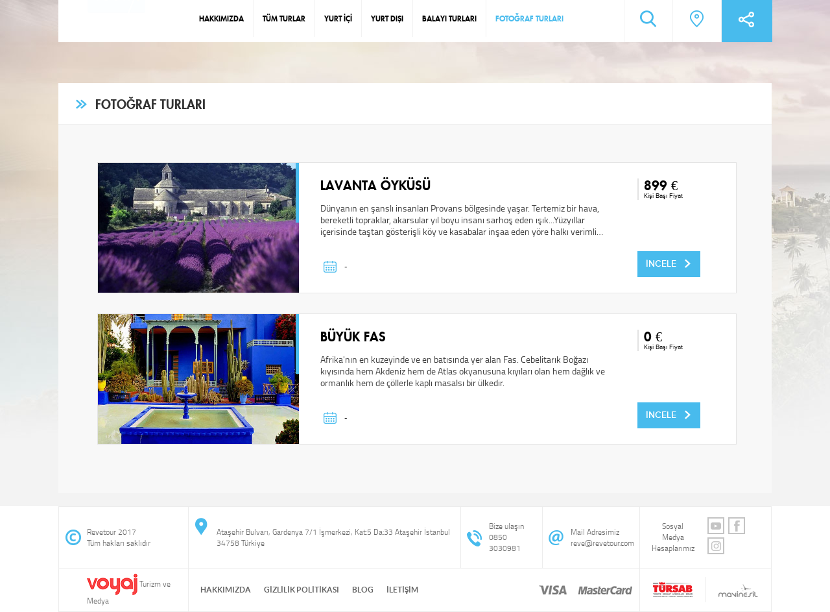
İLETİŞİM (402, 589)
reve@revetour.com (602, 542)
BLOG (363, 589)
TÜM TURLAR (284, 18)
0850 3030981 (505, 543)
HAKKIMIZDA (221, 18)
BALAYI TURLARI (449, 18)
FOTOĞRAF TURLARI (529, 18)
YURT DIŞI (387, 18)
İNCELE (669, 263)
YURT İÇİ (338, 18)
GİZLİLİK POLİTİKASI (301, 589)
